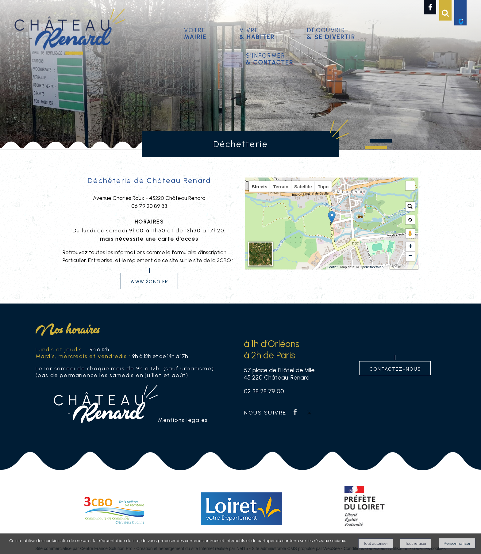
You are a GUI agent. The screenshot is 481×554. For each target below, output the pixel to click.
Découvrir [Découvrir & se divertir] (331, 32)
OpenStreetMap (371, 267)
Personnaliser (457, 543)
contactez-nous (395, 368)
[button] (410, 185)
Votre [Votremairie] (195, 32)
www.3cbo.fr (149, 281)
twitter (309, 411)
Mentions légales (183, 420)
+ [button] (410, 246)
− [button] (410, 256)
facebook (295, 411)
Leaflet (332, 267)
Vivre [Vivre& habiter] (257, 32)
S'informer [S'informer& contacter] (270, 58)
